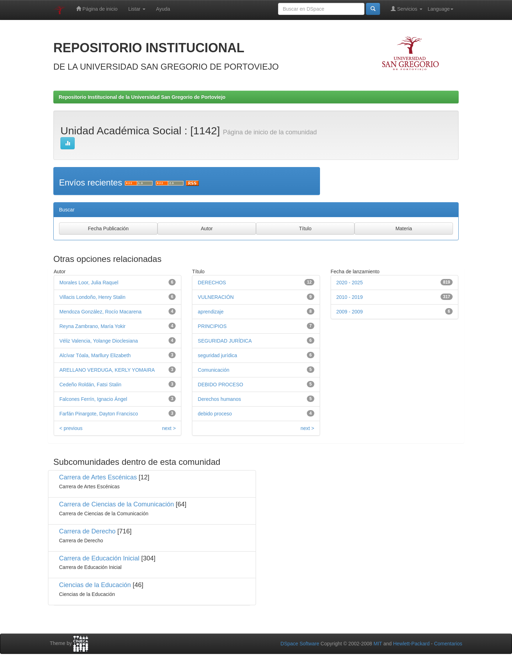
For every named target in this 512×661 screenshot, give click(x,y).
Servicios (406, 9)
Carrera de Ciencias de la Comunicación (116, 504)
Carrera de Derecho (87, 531)
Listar (136, 9)
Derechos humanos (219, 399)
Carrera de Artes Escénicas (98, 477)
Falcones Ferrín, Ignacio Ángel (93, 399)
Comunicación (213, 370)
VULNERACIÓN (216, 297)
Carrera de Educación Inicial (99, 558)
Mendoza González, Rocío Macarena (100, 312)
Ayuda (163, 9)
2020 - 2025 (349, 282)
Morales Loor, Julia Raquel (88, 282)
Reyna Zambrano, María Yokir (92, 326)
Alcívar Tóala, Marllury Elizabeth (94, 355)
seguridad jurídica (217, 355)
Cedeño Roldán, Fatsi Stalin (90, 384)
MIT (377, 643)
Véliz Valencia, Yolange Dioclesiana (98, 341)
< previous (70, 428)
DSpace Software (300, 643)
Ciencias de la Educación (95, 585)
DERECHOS (212, 282)
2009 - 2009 (349, 312)
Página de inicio (97, 9)
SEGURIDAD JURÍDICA (225, 341)
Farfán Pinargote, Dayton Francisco (98, 414)
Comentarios (448, 643)
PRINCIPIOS (212, 326)
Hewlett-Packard (411, 643)
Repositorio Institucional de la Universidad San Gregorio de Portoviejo (142, 97)
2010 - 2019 (349, 297)
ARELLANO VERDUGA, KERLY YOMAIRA (107, 370)
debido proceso (215, 414)
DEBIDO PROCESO (220, 384)
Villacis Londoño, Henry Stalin (92, 297)
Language (440, 9)
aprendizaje (210, 312)
